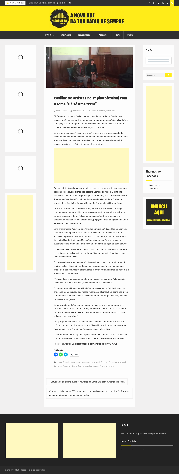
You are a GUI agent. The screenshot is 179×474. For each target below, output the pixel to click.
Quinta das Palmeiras (62, 366)
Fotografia (107, 362)
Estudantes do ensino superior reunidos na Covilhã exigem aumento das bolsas (88, 382)
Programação (84, 35)
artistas (78, 362)
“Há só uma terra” (107, 366)
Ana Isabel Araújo (80, 111)
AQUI (114, 344)
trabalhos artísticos (92, 366)
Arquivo (130, 35)
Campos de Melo (88, 362)
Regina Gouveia (77, 366)
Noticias (102, 111)
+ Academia (102, 35)
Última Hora (110, 111)
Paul (124, 362)
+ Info (117, 35)
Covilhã (99, 362)
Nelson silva (116, 362)
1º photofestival (62, 362)
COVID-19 (49, 35)
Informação (66, 35)
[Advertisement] (91, 165)
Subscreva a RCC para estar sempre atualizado (143, 433)
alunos (72, 362)
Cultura (95, 111)
